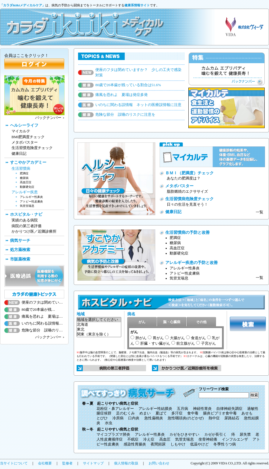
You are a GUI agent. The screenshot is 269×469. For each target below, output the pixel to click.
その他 (201, 322)
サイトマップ (93, 463)
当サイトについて (14, 463)
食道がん (198, 338)
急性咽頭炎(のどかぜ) (186, 418)
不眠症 (133, 439)
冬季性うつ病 (224, 444)
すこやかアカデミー (28, 162)
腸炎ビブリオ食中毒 (220, 413)
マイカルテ (21, 131)
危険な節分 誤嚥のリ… (42, 330)
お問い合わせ (159, 463)
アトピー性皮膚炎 (31, 201)
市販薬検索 (20, 259)
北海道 (99, 324)
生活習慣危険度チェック (32, 148)
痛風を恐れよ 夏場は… (42, 316)
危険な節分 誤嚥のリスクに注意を (125, 115)
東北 (99, 329)
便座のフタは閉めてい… (42, 302)
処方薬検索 (20, 249)
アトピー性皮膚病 (185, 273)
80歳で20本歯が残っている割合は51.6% (128, 85)
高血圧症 (177, 248)
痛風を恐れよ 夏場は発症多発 (121, 95)
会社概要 (45, 463)
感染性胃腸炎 (135, 444)
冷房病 (118, 418)
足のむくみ (125, 413)
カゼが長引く (215, 435)
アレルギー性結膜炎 (155, 409)
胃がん (158, 338)
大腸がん (177, 338)
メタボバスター (179, 186)
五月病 (182, 409)
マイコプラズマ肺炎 (113, 435)
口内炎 (133, 418)
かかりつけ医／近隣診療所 (34, 231)
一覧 (259, 212)
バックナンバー (48, 118)
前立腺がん (185, 343)
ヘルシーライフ (24, 125)
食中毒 (192, 413)
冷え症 (148, 439)
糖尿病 (175, 243)
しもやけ (178, 444)
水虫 (108, 423)
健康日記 (173, 211)
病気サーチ (20, 240)
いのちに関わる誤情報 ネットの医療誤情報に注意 (138, 105)
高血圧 (165, 439)
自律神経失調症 (229, 409)
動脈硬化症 (179, 253)
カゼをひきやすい (184, 435)
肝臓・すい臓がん (155, 343)
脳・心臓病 (171, 322)
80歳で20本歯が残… (38, 310)
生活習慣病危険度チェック (189, 198)
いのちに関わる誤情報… (42, 323)
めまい (145, 413)
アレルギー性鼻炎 (185, 268)
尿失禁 (245, 435)
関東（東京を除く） (99, 334)
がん (142, 322)
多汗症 (177, 413)
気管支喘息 (179, 278)
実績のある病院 (25, 220)
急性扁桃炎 (153, 418)
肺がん (141, 338)
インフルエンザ (235, 439)
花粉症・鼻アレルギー (115, 409)
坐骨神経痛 (207, 439)
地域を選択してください (99, 319)
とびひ (102, 418)
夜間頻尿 (158, 444)
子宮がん (208, 343)
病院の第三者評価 (26, 226)
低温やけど (199, 444)
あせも (247, 413)
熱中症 (214, 418)
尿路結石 (231, 418)
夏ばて (161, 413)
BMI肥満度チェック (28, 137)
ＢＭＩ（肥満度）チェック (189, 173)
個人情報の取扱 (126, 463)
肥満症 (175, 238)
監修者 (67, 463)
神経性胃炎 (202, 409)
